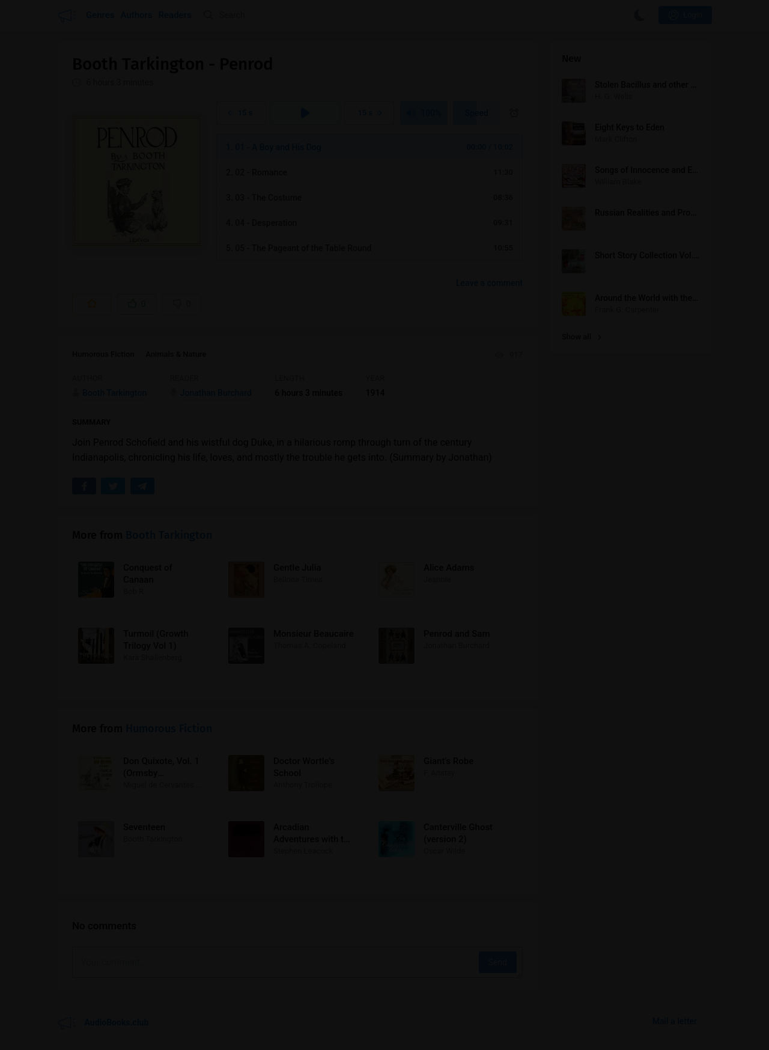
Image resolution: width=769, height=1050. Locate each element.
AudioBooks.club (102, 1023)
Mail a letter (674, 1021)
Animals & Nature (175, 354)
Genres (100, 15)
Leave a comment (489, 283)
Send (497, 962)
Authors (137, 15)
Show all (581, 336)
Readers (175, 15)
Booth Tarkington (169, 535)
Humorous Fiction (103, 354)
